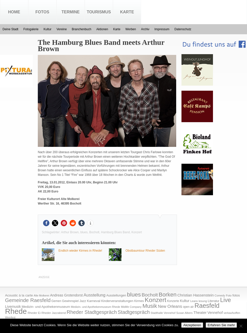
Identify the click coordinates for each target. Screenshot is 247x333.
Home (14, 12)
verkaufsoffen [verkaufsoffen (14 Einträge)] (232, 312)
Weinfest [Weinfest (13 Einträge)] (10, 317)
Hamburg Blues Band (115, 232)
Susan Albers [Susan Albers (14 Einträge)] (184, 312)
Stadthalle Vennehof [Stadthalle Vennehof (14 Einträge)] (163, 312)
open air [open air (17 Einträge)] (188, 307)
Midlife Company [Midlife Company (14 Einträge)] (131, 306)
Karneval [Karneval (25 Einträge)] (93, 301)
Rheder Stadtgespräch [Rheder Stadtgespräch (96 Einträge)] (92, 312)
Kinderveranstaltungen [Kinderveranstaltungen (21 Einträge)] (117, 301)
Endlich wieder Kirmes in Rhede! (80, 250)
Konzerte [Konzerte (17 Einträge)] (173, 301)
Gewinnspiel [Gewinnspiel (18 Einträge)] (70, 301)
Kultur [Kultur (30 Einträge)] (185, 301)
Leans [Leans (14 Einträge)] (194, 301)
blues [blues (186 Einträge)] (134, 294)
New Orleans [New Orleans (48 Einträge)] (170, 306)
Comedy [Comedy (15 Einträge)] (219, 295)
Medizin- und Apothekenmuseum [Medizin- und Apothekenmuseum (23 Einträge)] (46, 307)
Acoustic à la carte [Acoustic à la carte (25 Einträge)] (19, 295)
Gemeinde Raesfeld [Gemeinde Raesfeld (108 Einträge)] (28, 300)
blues (84, 232)
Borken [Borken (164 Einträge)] (167, 294)
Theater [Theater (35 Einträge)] (199, 312)
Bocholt (94, 232)
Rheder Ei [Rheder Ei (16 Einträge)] (34, 312)
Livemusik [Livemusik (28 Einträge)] (13, 307)
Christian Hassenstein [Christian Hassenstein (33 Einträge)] (195, 295)
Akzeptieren (192, 325)
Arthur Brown (70, 232)
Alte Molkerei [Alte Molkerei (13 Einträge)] (41, 295)
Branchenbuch (81, 29)
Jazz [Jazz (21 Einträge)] (82, 301)
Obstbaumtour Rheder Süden (145, 250)
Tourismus (99, 12)
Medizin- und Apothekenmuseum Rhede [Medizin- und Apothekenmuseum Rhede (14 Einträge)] (95, 306)
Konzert (137, 232)
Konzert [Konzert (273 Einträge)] (155, 299)
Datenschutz (182, 29)
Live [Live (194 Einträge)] (225, 300)
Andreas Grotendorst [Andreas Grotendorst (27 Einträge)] (66, 295)
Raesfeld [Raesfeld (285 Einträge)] (207, 305)
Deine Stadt (10, 29)
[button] (46, 223)
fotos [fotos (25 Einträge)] (236, 295)
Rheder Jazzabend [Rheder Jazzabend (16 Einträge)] (53, 312)
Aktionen (102, 29)
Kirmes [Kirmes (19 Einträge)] (139, 301)
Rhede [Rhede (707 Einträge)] (16, 311)
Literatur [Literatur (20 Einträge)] (213, 301)
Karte (127, 12)
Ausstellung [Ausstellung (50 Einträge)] (95, 295)
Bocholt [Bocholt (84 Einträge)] (150, 294)
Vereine (61, 29)
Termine (70, 12)
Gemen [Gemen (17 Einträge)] (56, 301)
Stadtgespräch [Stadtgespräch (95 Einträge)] (134, 312)
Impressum (162, 29)
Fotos (42, 12)
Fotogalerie (31, 29)
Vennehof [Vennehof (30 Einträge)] (215, 313)
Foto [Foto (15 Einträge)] (228, 295)
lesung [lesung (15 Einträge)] (203, 301)
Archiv (145, 29)
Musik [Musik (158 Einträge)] (149, 306)
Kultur (47, 29)
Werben (131, 29)
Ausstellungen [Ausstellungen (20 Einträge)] (116, 295)
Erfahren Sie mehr (221, 325)
